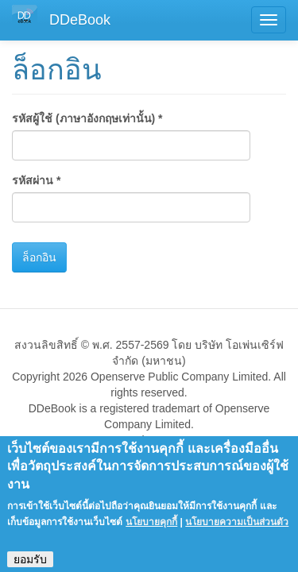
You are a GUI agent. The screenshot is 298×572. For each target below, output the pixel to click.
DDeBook (79, 20)
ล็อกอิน (39, 257)
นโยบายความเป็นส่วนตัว (236, 529)
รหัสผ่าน (36, 180)
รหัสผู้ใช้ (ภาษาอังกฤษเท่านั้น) (87, 118)
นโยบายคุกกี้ (151, 529)
